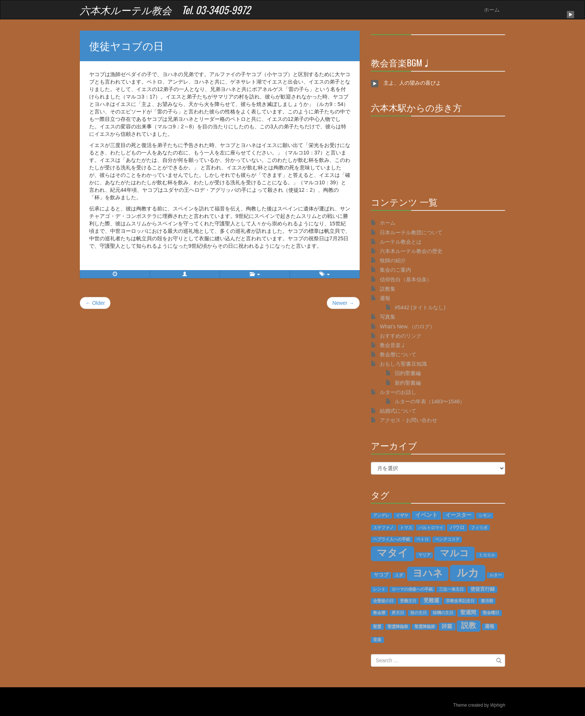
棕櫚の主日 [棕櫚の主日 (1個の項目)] (443, 612)
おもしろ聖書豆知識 (403, 364)
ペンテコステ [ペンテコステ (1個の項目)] (447, 539)
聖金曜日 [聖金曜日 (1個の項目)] (491, 612)
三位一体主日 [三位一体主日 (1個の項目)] (451, 589)
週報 (385, 298)
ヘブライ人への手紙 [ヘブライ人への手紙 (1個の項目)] (391, 539)
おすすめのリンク (401, 336)
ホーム (492, 10)
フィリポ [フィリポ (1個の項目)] (479, 527)
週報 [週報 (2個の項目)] (489, 626)
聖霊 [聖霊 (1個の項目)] (377, 626)
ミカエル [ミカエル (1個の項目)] (487, 555)
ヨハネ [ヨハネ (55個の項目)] (428, 573)
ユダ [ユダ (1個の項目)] (399, 575)
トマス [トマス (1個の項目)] (406, 527)
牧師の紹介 (393, 260)
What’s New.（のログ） (407, 326)
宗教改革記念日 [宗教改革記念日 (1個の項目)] (460, 600)
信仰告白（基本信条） (406, 279)
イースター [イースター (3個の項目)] (458, 515)
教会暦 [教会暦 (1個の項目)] (379, 612)
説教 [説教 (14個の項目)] (468, 625)
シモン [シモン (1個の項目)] (485, 515)
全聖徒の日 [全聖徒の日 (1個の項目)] (383, 600)
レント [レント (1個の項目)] (379, 589)
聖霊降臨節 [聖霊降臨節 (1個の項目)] (424, 626)
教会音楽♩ (393, 345)
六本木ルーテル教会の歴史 (411, 251)
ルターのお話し (398, 392)
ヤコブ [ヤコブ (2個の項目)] (381, 575)
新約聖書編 (408, 383)
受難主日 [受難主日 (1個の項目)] (408, 600)
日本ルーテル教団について (411, 232)
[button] (185, 274)
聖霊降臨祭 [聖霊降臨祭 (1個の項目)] (398, 626)
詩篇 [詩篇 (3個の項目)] (447, 626)
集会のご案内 (395, 270)
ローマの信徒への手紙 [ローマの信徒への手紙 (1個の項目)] (412, 589)
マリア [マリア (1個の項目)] (424, 555)
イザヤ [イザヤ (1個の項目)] (402, 515)
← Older (95, 303)
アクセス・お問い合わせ (408, 420)
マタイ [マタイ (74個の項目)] (392, 553)
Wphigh (497, 705)
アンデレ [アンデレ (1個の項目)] (381, 515)
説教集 (387, 289)
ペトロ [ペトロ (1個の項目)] (422, 539)
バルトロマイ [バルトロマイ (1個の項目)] (431, 527)
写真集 (387, 317)
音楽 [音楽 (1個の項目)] (377, 639)
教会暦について (398, 354)
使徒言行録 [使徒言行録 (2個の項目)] (482, 589)
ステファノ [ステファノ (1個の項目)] (383, 527)
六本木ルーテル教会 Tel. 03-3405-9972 (165, 9)
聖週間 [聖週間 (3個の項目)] (468, 612)
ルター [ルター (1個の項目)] (495, 575)
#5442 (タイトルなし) (420, 307)
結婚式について (398, 411)
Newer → (343, 303)
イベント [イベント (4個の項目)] (426, 515)
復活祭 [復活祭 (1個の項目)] (487, 600)
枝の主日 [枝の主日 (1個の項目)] (418, 612)
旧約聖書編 (408, 373)
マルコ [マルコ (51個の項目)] (454, 553)
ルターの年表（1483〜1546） (430, 401)
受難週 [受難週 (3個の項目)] (431, 600)
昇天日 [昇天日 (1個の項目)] (398, 612)
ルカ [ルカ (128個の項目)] (468, 572)
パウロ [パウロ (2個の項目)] (457, 527)
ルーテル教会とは (401, 242)
